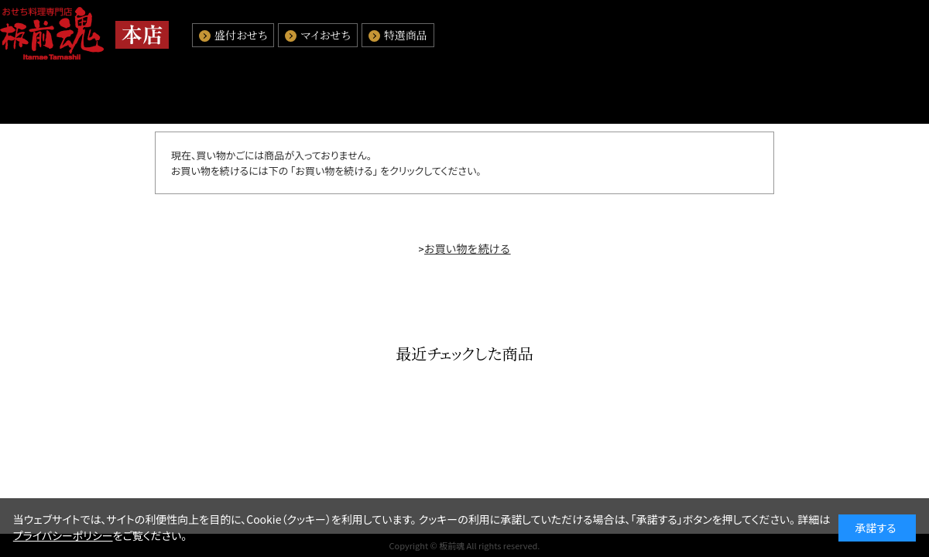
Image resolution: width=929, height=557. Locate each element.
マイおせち (325, 35)
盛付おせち (240, 35)
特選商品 (405, 35)
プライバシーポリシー (63, 535)
